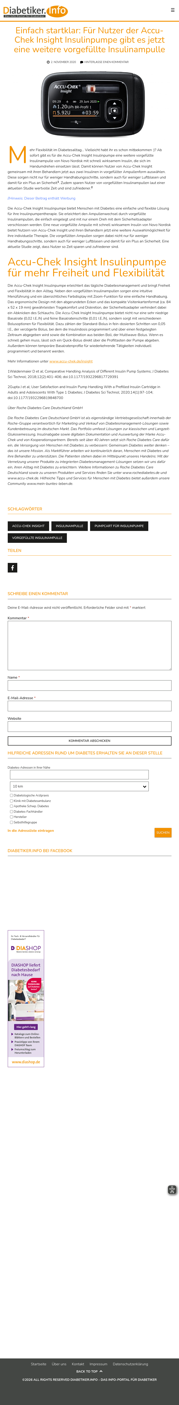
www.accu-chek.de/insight (71, 361)
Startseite (38, 1364)
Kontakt (78, 1364)
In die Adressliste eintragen (31, 830)
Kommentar (18, 618)
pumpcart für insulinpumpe (119, 526)
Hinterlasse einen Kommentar (106, 62)
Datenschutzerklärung (130, 1364)
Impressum (98, 1364)
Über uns (59, 1364)
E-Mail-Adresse (22, 698)
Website (14, 718)
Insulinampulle (69, 526)
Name (14, 677)
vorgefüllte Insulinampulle (37, 538)
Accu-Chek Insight (28, 526)
